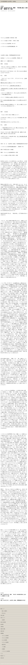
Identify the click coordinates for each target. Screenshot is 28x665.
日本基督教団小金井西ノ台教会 (8, 1)
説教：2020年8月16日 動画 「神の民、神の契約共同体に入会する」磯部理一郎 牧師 (14, 594)
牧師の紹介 (2, 631)
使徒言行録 (3, 644)
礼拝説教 (2, 6)
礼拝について (3, 617)
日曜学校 (2, 626)
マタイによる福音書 (5, 635)
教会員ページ (3, 655)
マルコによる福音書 (5, 637)
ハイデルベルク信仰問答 (6, 651)
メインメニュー (26, 1)
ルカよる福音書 (4, 640)
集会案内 (2, 624)
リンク (2, 653)
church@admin (12, 10)
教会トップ (2, 608)
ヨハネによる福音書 (5, 642)
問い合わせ (3, 613)
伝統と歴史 (2, 615)
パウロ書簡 (3, 646)
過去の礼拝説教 (3, 622)
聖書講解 (2, 633)
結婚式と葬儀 (3, 628)
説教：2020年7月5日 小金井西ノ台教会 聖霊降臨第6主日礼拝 (14, 599)
